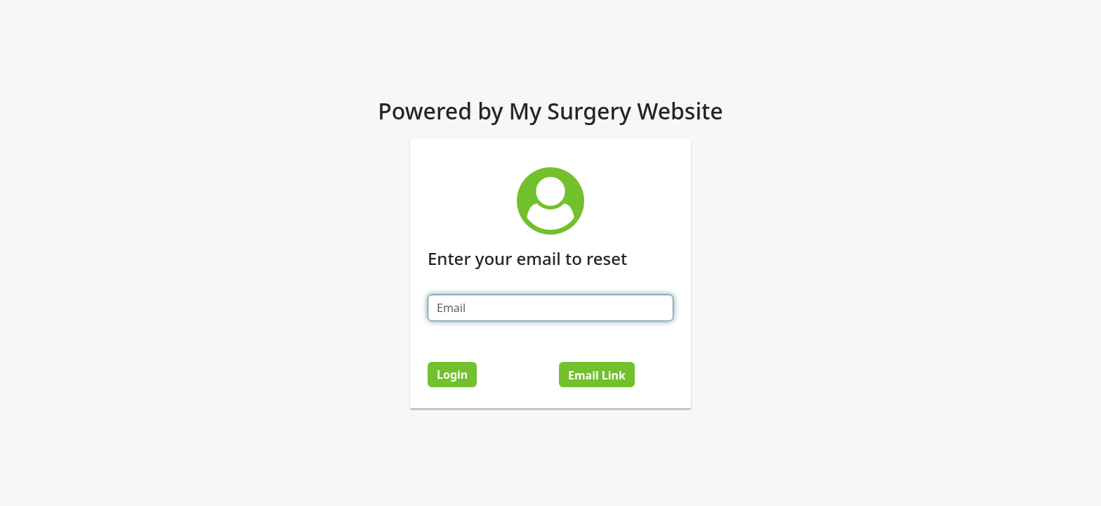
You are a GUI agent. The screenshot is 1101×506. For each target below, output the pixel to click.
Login (452, 374)
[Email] (550, 307)
